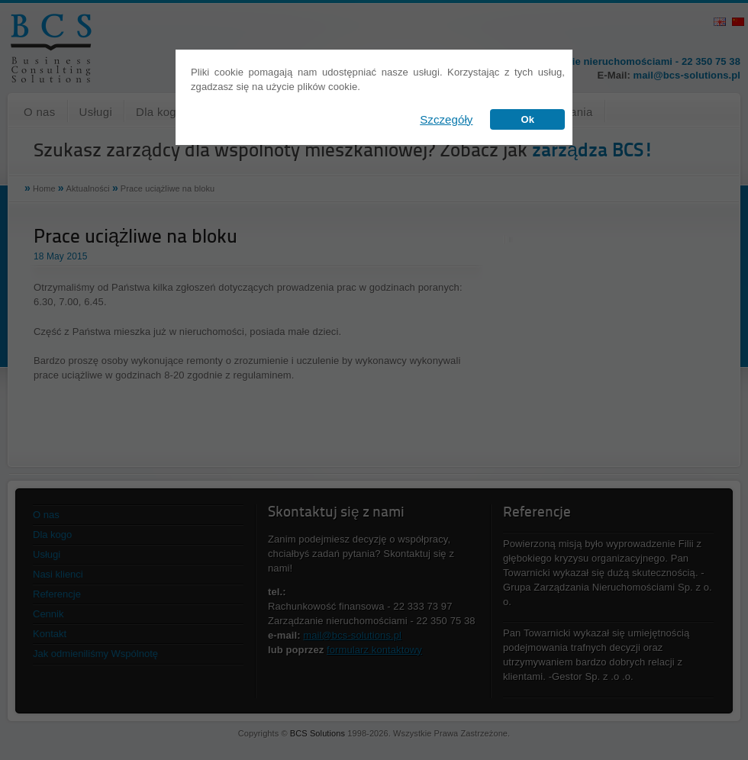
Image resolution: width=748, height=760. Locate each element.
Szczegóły (446, 119)
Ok (527, 119)
